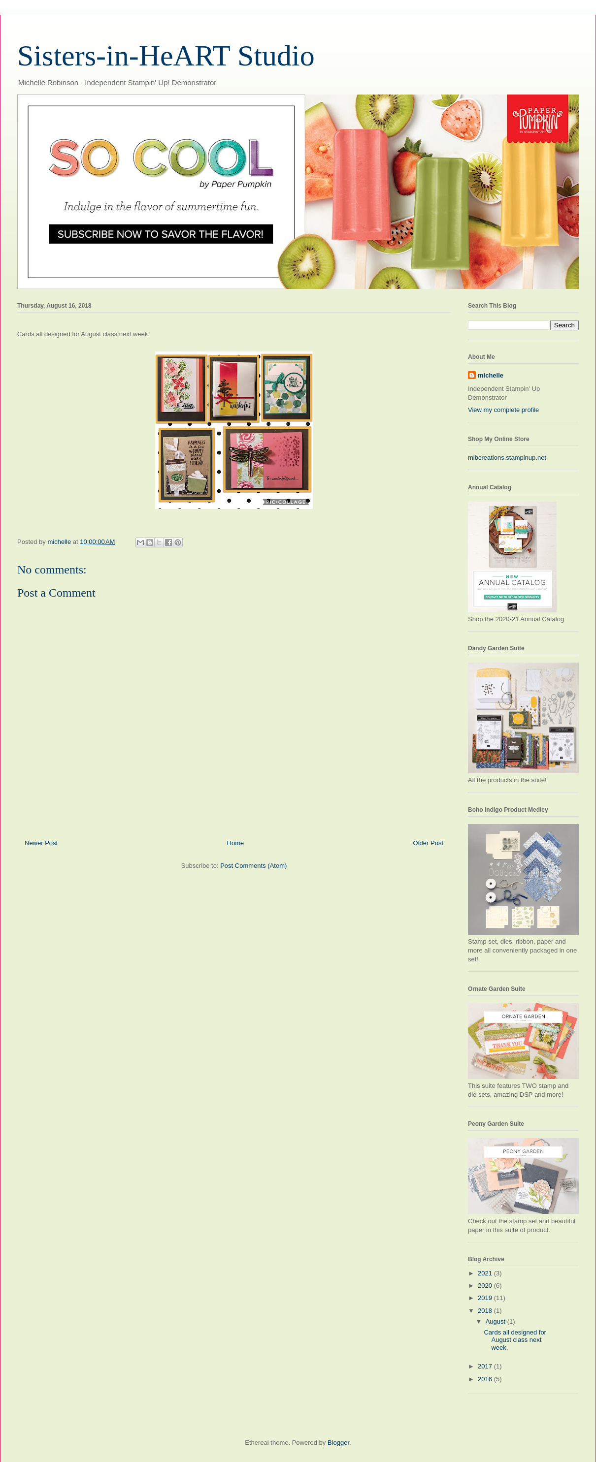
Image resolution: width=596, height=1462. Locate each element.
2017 (486, 1366)
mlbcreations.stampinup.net (507, 457)
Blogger (338, 1442)
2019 (486, 1298)
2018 (486, 1310)
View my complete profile (503, 409)
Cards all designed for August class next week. (515, 1340)
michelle (490, 375)
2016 (486, 1379)
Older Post (428, 843)
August (496, 1321)
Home (235, 843)
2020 (486, 1285)
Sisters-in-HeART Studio (166, 55)
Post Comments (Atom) (253, 865)
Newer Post (41, 843)
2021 (486, 1273)
